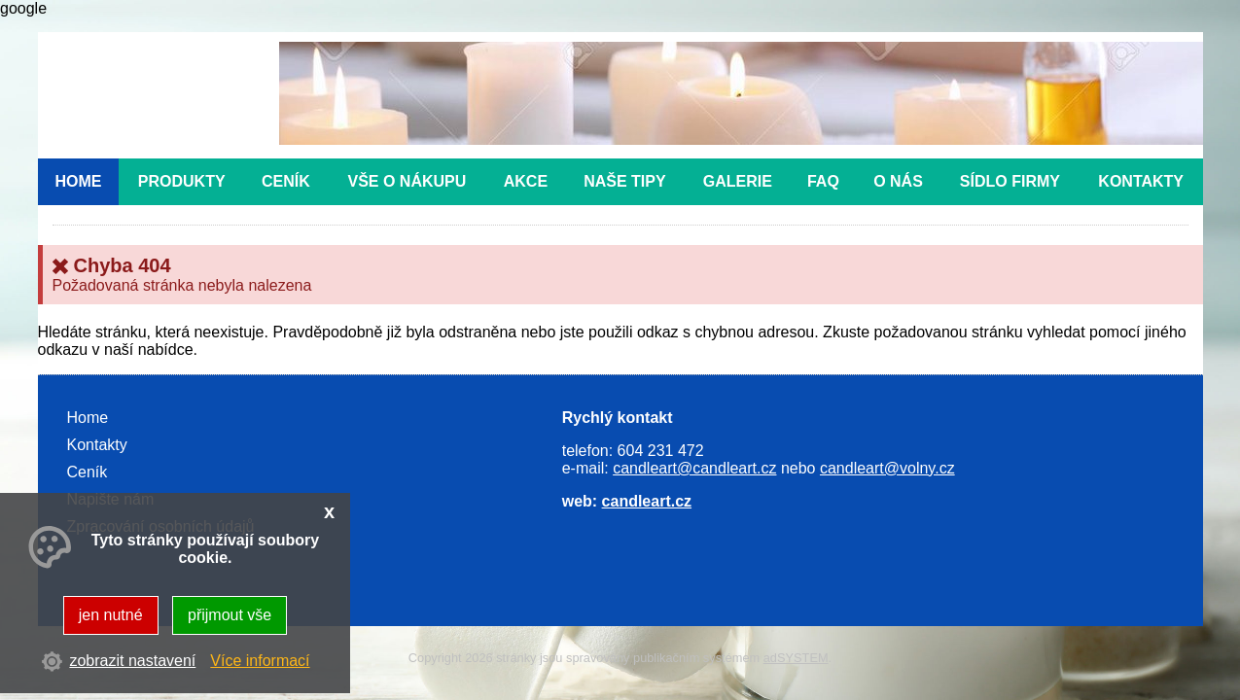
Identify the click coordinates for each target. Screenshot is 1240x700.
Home (77, 181)
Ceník (286, 181)
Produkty (182, 181)
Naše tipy (624, 181)
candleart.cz (646, 501)
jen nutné (111, 615)
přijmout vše (229, 615)
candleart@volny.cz (887, 468)
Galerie (737, 181)
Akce (526, 181)
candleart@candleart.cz (694, 468)
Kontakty (1141, 181)
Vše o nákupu (406, 181)
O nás (898, 181)
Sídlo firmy (1010, 181)
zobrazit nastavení (132, 660)
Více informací (259, 660)
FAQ (823, 181)
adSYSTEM (796, 657)
